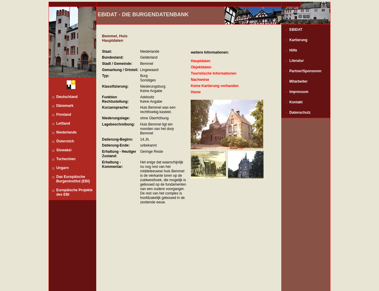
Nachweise (200, 80)
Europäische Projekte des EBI (74, 192)
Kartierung (298, 40)
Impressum (298, 92)
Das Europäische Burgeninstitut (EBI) (73, 179)
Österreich (65, 141)
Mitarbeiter (298, 81)
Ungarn (62, 168)
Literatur (296, 61)
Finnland (63, 114)
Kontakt (296, 102)
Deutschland (67, 97)
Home (195, 92)
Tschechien (66, 159)
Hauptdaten (200, 61)
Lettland (63, 123)
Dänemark (64, 106)
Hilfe (293, 50)
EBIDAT (295, 30)
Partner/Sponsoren (305, 71)
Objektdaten (201, 67)
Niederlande (66, 132)
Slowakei (63, 150)
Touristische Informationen (213, 73)
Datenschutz (299, 112)
